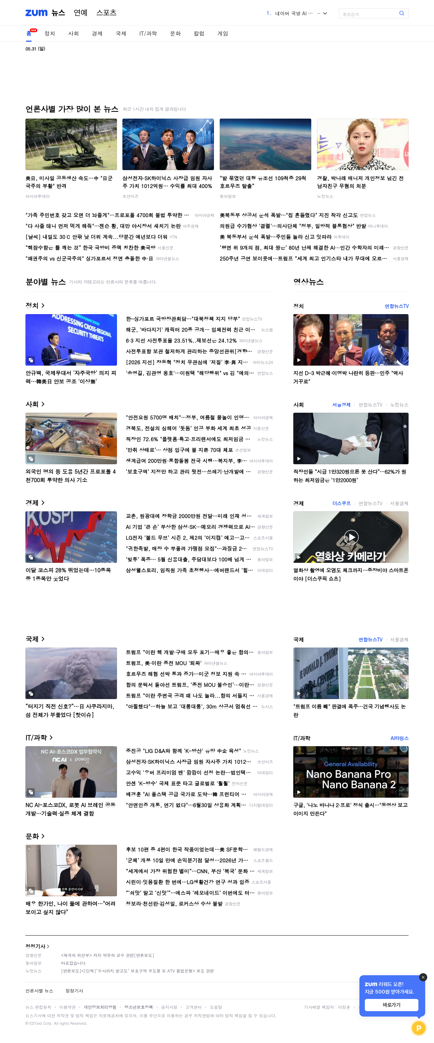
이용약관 (67, 1007)
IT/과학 (148, 33)
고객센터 (193, 1007)
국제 (121, 33)
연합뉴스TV (397, 306)
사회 (73, 33)
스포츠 (106, 12)
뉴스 (58, 12)
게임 (222, 33)
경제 (97, 33)
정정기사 (35, 946)
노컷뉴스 (325, 196)
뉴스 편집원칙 (38, 1007)
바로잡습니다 (73, 963)
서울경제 (341, 404)
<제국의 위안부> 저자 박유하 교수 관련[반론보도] (107, 955)
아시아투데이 (37, 196)
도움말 (216, 1007)
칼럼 (199, 33)
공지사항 (169, 1007)
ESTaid (35, 1023)
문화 (175, 33)
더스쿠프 (341, 503)
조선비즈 (130, 196)
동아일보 (228, 196)
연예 (80, 12)
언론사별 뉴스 (39, 990)
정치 (49, 33)
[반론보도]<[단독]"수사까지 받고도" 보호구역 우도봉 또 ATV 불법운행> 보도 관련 (137, 971)
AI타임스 (400, 738)
